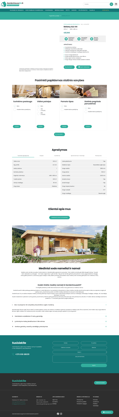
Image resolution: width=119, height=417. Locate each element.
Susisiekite (107, 412)
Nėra (16, 106)
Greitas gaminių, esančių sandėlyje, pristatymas (28, 327)
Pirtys (68, 10)
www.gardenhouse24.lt (16, 402)
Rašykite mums (102, 382)
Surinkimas (97, 401)
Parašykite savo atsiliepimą (59, 217)
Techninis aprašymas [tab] (21, 155)
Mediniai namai (59, 10)
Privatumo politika (82, 401)
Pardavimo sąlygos (82, 403)
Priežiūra (96, 403)
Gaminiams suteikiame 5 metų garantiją (25, 316)
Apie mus (54, 400)
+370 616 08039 (18, 354)
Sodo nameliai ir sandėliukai (34, 10)
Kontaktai (105, 10)
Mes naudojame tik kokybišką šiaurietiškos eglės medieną (31, 305)
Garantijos (97, 405)
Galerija (92, 10)
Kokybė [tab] (41, 155)
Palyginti (69, 67)
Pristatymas (80, 400)
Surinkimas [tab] (57, 155)
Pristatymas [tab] (100, 155)
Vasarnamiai (49, 10)
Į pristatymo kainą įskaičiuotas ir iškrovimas (26, 321)
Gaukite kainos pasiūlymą (21, 110)
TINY (42, 110)
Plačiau (15, 126)
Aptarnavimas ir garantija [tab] (78, 155)
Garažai (74, 10)
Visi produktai (82, 10)
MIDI (42, 114)
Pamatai (96, 400)
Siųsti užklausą (83, 67)
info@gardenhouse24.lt (17, 404)
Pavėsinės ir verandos (17, 10)
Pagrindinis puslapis (54, 16)
